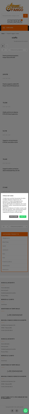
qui (21, 212)
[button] (25, 410)
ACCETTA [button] (22, 216)
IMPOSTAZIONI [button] (13, 216)
